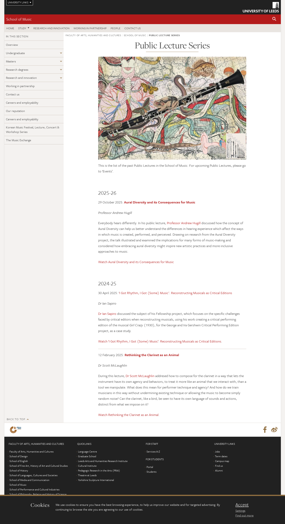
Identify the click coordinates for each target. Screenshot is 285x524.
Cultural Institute (87, 466)
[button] (274, 19)
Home (10, 28)
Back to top (16, 419)
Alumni (219, 470)
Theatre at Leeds (87, 475)
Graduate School (87, 456)
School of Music (19, 19)
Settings (240, 510)
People (115, 28)
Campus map (222, 461)
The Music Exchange (18, 140)
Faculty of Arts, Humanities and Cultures (93, 35)
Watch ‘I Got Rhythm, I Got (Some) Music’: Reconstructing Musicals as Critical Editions (159, 341)
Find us (219, 466)
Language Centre (87, 451)
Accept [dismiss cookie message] (242, 504)
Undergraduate (15, 53)
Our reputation (15, 111)
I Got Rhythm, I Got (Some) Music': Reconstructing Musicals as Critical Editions (175, 292)
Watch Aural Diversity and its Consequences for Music (136, 261)
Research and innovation (51, 28)
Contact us (132, 28)
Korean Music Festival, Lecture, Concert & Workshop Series (32, 129)
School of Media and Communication (29, 480)
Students (151, 472)
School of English (18, 461)
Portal (150, 467)
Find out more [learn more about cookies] (244, 515)
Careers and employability (22, 102)
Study (22, 28)
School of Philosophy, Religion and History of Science (38, 494)
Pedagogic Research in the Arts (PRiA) (99, 470)
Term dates (221, 456)
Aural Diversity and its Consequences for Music (159, 202)
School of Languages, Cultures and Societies (33, 475)
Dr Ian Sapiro (107, 313)
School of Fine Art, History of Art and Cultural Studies (38, 466)
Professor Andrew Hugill (184, 222)
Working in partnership (90, 28)
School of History (18, 470)
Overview (12, 44)
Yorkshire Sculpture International (96, 480)
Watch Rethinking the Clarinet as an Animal (128, 414)
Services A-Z (153, 451)
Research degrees (17, 69)
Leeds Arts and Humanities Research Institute (103, 461)
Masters (11, 61)
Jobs (217, 451)
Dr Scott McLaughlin (140, 375)
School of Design (18, 456)
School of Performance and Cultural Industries (34, 489)
